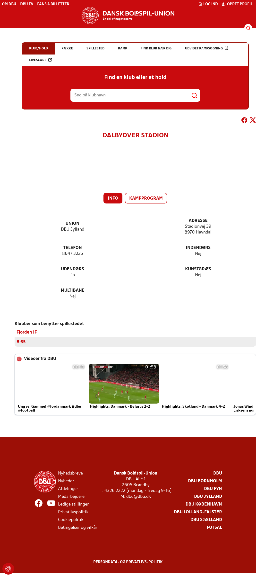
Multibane (73, 290)
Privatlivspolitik (73, 512)
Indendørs (198, 248)
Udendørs (72, 269)
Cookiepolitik (70, 520)
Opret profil (237, 4)
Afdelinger (68, 489)
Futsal (214, 527)
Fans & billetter (53, 4)
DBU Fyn (213, 489)
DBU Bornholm (205, 481)
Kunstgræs (198, 269)
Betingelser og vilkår (77, 527)
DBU (217, 473)
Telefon (72, 248)
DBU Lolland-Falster (198, 512)
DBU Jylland (208, 496)
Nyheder (66, 481)
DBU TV (26, 4)
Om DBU (9, 4)
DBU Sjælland (206, 520)
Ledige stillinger (73, 504)
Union (72, 224)
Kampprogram (146, 198)
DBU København (204, 504)
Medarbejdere (71, 496)
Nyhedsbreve (70, 473)
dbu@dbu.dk (138, 496)
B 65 (21, 342)
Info (113, 198)
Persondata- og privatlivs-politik (128, 562)
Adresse (198, 221)
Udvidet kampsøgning (206, 48)
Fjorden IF (27, 332)
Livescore (40, 60)
